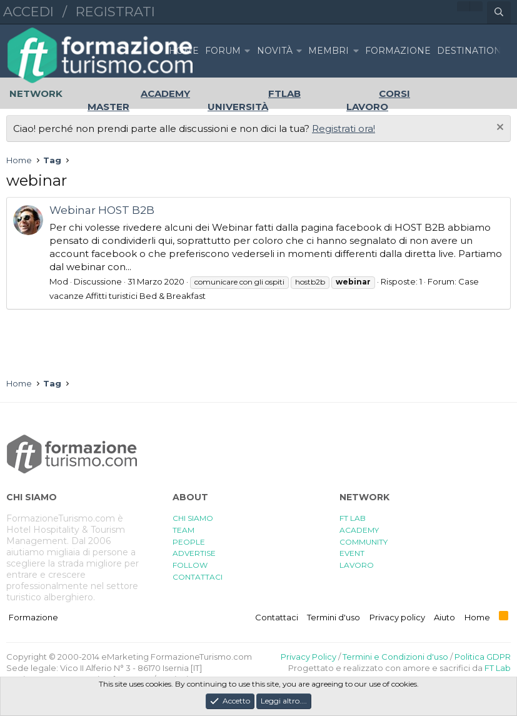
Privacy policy (397, 617)
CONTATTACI (198, 577)
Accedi (28, 11)
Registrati (115, 11)
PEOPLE (189, 542)
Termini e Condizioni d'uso (395, 657)
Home (184, 50)
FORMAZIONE (398, 50)
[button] (247, 51)
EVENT (351, 553)
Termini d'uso (333, 617)
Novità (275, 50)
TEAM (183, 530)
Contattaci (276, 617)
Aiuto (444, 617)
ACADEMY (359, 530)
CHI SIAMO (193, 518)
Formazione (33, 617)
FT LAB (352, 518)
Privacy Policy (308, 657)
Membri (328, 50)
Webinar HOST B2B (101, 210)
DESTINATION (469, 50)
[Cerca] (499, 12)
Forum (223, 50)
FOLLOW (190, 565)
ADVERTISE (194, 553)
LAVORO (356, 565)
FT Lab (497, 668)
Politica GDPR (482, 657)
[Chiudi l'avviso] (498, 128)
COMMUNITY (363, 542)
